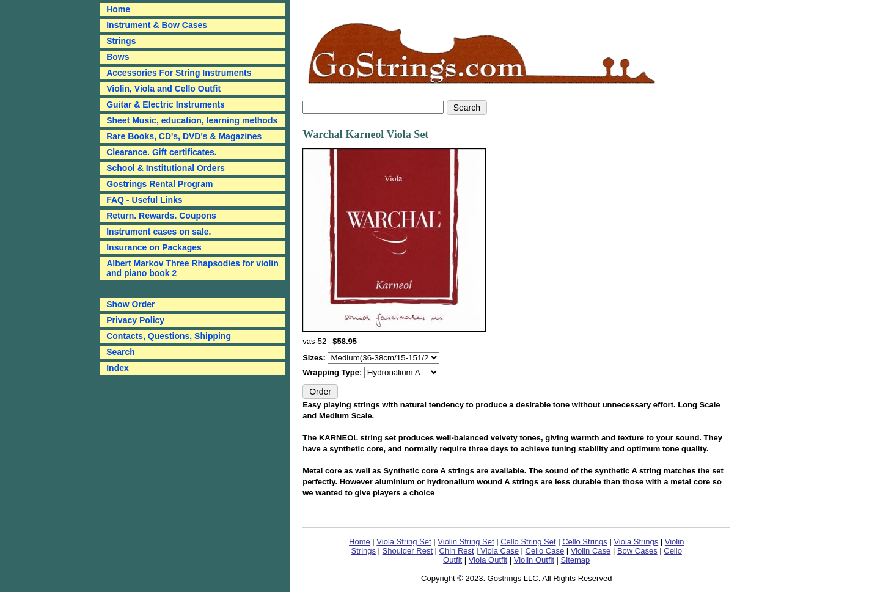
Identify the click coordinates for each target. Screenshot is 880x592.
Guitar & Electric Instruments (165, 104)
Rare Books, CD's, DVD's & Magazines (184, 136)
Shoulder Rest (408, 550)
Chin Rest (456, 550)
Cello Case (545, 550)
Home (359, 541)
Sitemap (575, 560)
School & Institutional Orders (165, 168)
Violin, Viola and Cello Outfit (163, 88)
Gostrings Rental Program (159, 184)
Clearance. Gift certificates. (161, 152)
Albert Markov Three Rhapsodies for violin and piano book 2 (192, 268)
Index (117, 368)
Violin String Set (466, 541)
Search (120, 352)
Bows (117, 57)
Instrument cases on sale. (158, 231)
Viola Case (499, 550)
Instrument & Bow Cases (156, 25)
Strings (121, 41)
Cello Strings (584, 541)
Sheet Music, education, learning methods (191, 120)
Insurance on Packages (154, 247)
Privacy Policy (135, 320)
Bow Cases (637, 550)
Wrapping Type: (333, 372)
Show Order (130, 304)
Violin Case (591, 550)
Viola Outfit (488, 560)
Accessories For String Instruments (178, 73)
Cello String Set (528, 541)
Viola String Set (403, 541)
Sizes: (315, 357)
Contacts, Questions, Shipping (168, 336)
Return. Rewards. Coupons (161, 216)
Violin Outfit (534, 560)
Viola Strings (636, 541)
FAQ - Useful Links (144, 200)
